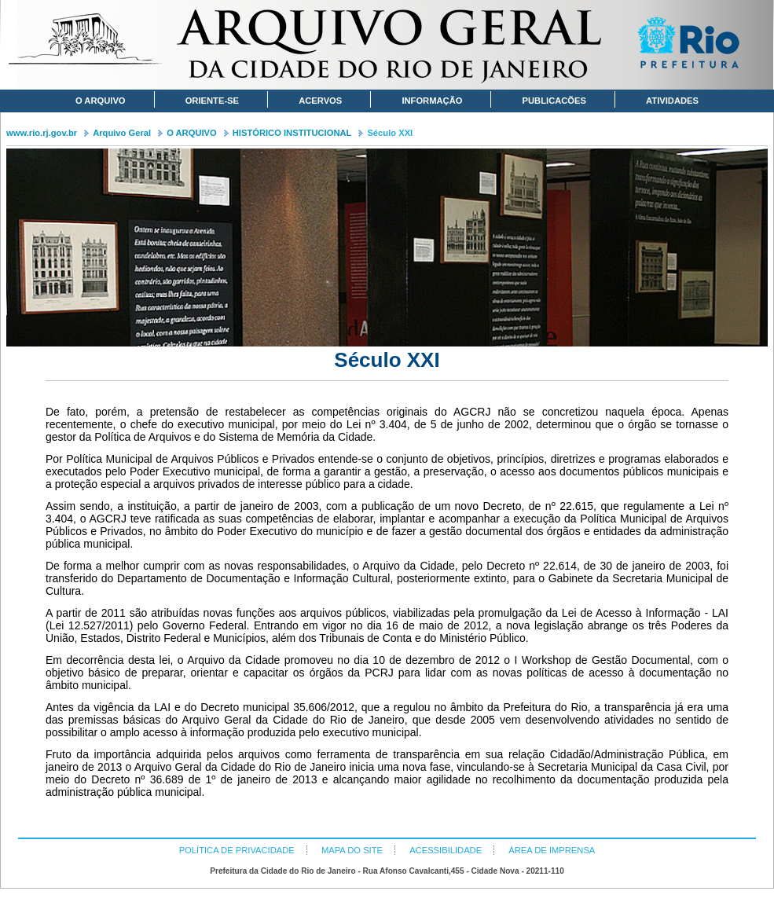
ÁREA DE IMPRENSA (551, 850)
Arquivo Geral (122, 133)
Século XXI (390, 133)
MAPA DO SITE (352, 850)
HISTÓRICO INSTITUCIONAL (292, 133)
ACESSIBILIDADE (445, 850)
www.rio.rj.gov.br (41, 133)
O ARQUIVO (192, 133)
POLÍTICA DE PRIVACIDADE (237, 850)
